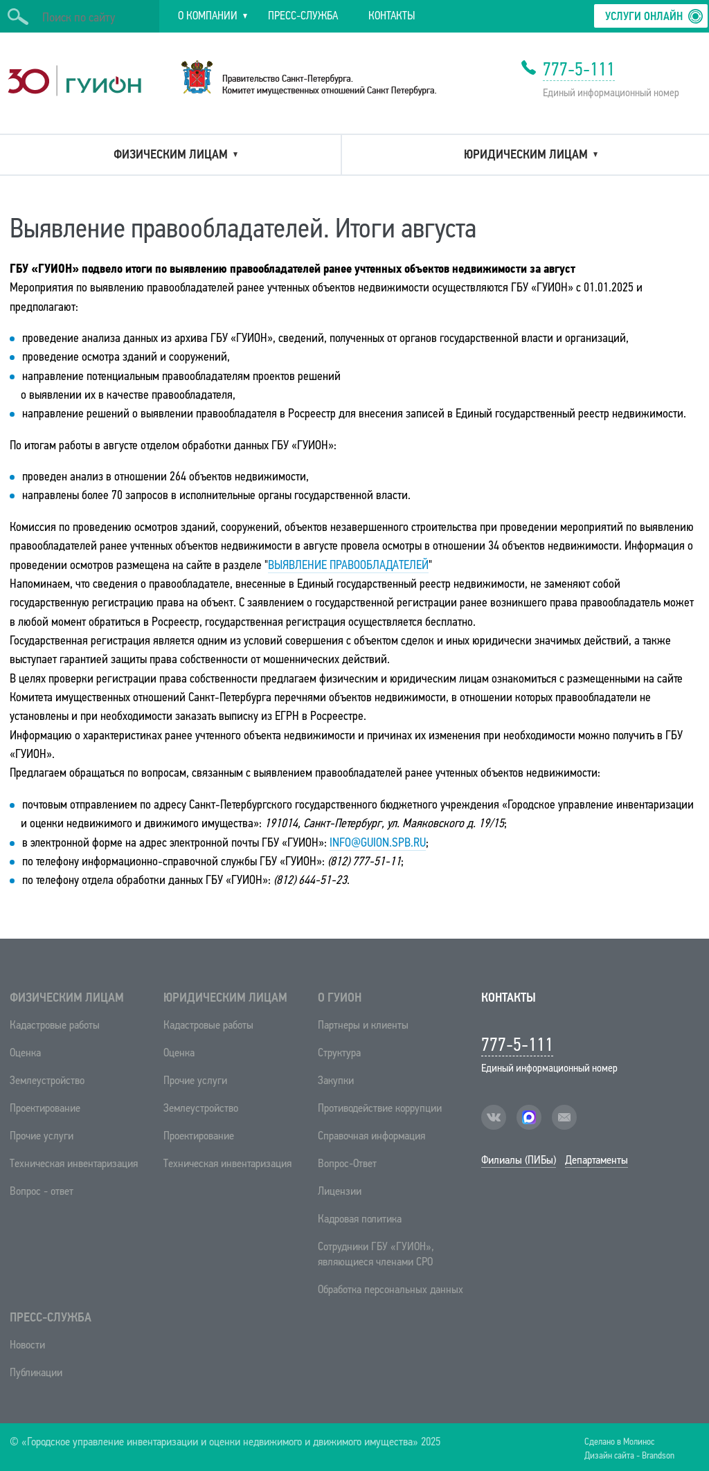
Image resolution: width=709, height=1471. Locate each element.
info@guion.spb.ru (378, 842)
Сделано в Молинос (619, 1441)
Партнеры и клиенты (363, 1025)
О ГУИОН (339, 997)
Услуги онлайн (644, 16)
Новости (27, 1344)
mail (564, 1117)
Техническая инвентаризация (74, 1163)
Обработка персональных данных (390, 1289)
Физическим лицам (67, 997)
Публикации (36, 1372)
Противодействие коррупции (380, 1108)
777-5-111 (579, 69)
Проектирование (45, 1108)
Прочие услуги (41, 1135)
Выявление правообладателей (348, 564)
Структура (339, 1052)
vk (493, 1117)
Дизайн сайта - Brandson (629, 1455)
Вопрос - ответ (41, 1191)
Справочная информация (371, 1135)
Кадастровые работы (55, 1025)
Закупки (336, 1080)
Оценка (25, 1052)
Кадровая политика (360, 1218)
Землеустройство (47, 1080)
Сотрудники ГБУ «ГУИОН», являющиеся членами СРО (376, 1254)
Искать (18, 16)
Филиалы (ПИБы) (518, 1160)
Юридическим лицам (225, 997)
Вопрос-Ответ (347, 1163)
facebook (529, 1117)
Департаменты (596, 1160)
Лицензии (339, 1191)
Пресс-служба (50, 1317)
